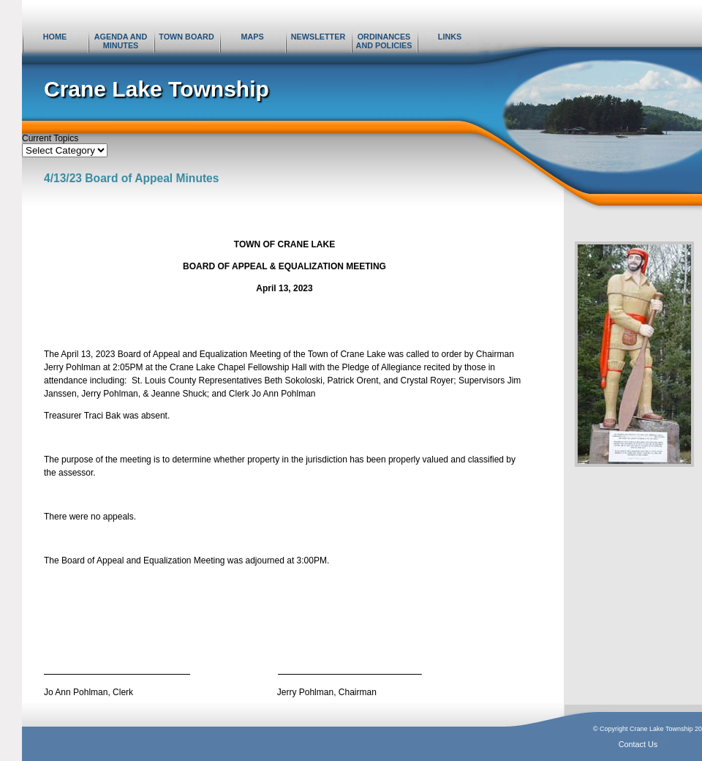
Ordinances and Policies (384, 41)
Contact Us (638, 744)
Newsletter (318, 36)
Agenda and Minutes (120, 41)
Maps (252, 36)
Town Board (186, 36)
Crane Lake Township (156, 89)
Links (449, 36)
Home (55, 36)
